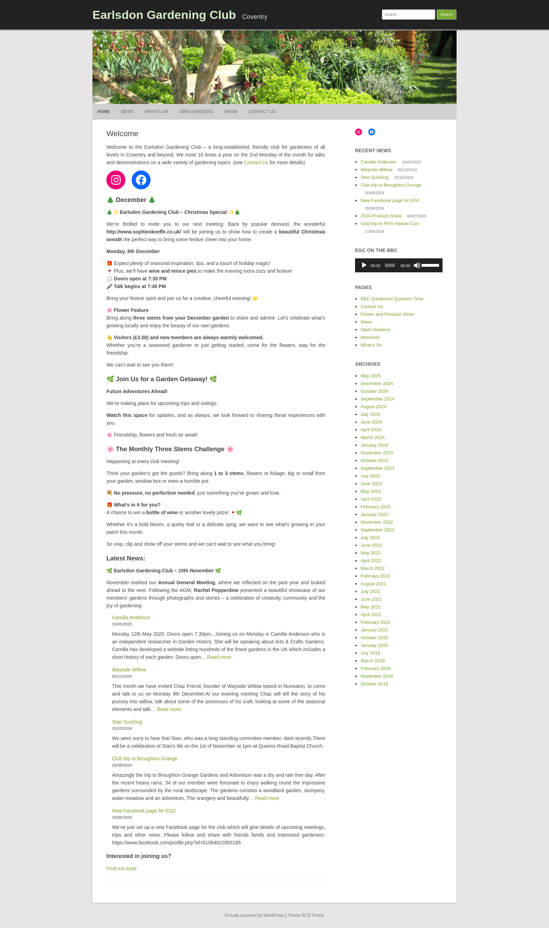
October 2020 (374, 637)
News (127, 111)
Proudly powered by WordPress (254, 915)
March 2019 (373, 660)
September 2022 (377, 529)
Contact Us (262, 111)
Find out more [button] (121, 868)
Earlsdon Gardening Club (164, 14)
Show (230, 111)
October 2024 (374, 391)
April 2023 (371, 499)
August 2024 (373, 406)
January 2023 (374, 514)
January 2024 (374, 445)
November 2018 (377, 676)
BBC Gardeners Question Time (392, 298)
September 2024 (377, 399)
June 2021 (371, 599)
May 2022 (371, 553)
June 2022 (371, 545)
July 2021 (370, 591)
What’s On (156, 111)
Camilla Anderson (131, 617)
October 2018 (374, 683)
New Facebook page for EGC (144, 811)
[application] (399, 265)
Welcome (370, 337)
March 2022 (373, 568)
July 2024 (370, 414)
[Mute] (417, 265)
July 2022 (370, 537)
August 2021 (373, 583)
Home (103, 111)
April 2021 (371, 614)
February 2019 (375, 668)
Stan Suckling (127, 722)
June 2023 (371, 483)
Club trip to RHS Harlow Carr (390, 223)
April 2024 (371, 429)
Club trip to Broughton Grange (145, 758)
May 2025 (371, 375)
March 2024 (373, 437)
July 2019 (370, 653)
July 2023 (370, 476)
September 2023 (377, 468)
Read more (219, 657)
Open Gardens (196, 111)
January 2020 (374, 645)
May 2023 (371, 491)
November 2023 (377, 452)
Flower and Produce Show (387, 314)
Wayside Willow (129, 669)
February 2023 (375, 506)
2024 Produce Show (381, 215)
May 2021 (371, 606)
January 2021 (374, 630)
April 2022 (371, 560)
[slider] (390, 265)
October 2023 (374, 460)
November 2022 (377, 522)
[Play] (364, 265)
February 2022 (375, 576)
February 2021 (375, 622)
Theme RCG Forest (305, 915)
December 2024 (377, 383)
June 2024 (371, 422)
